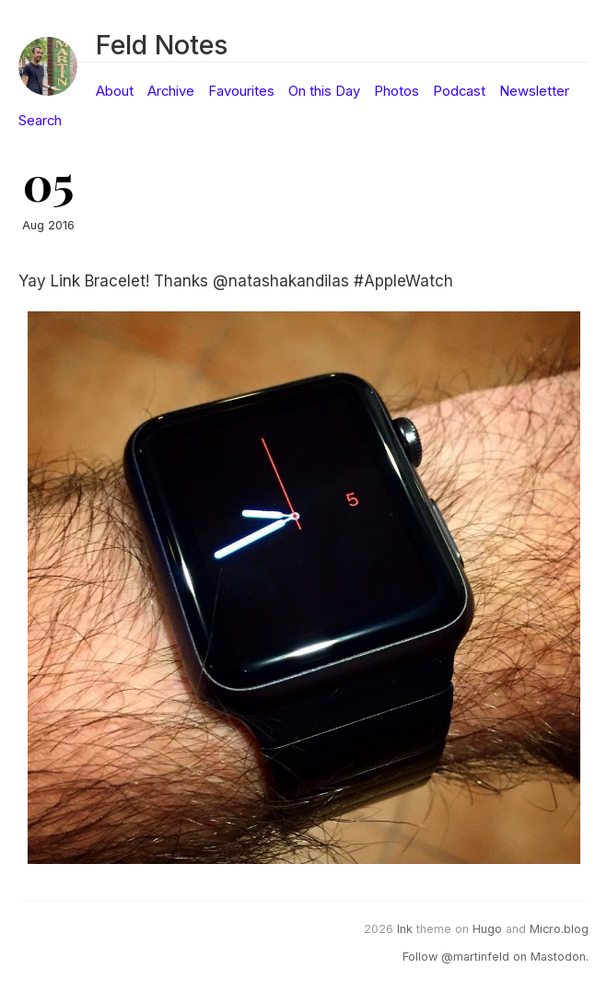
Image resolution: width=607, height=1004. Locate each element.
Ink (405, 929)
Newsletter (534, 91)
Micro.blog (559, 929)
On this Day (324, 91)
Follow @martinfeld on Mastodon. (496, 956)
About (115, 91)
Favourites (241, 91)
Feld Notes (162, 45)
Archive (170, 91)
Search (40, 120)
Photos (396, 91)
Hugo (487, 929)
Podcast (459, 91)
